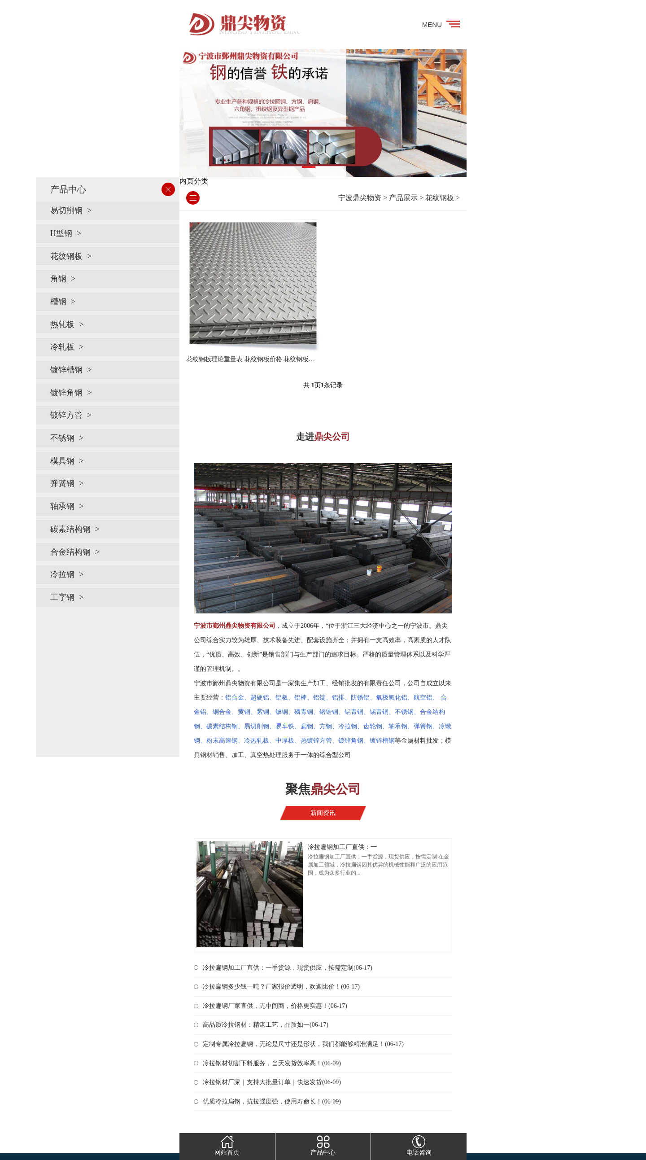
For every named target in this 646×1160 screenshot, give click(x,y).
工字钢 (62, 597)
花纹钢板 (66, 256)
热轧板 (62, 324)
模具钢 (62, 460)
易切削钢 (66, 210)
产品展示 (403, 197)
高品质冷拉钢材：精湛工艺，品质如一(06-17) (265, 1024)
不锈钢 (62, 437)
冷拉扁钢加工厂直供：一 (342, 847)
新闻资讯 (323, 813)
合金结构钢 (70, 551)
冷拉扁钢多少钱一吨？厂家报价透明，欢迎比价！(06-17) (281, 986)
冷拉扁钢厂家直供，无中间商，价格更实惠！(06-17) (275, 1005)
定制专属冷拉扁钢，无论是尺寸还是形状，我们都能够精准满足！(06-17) (303, 1044)
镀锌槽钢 (66, 369)
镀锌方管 (66, 415)
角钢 (58, 278)
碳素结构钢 (70, 529)
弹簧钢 (62, 483)
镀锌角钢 (66, 392)
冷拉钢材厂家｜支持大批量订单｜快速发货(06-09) (272, 1082)
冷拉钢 (62, 574)
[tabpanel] (323, 113)
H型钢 (61, 233)
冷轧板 (62, 346)
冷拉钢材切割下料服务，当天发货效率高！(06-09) (272, 1063)
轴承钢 (62, 506)
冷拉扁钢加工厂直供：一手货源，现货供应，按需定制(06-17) (287, 967)
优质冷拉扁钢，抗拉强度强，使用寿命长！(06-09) (272, 1101)
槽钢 (58, 301)
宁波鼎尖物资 (359, 197)
